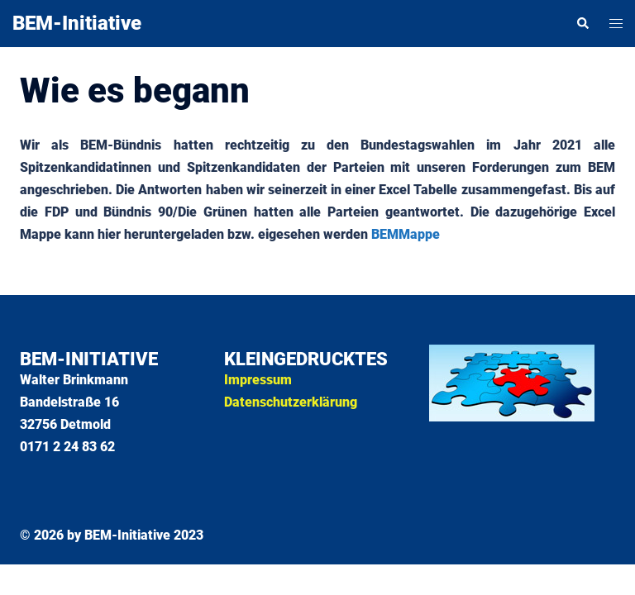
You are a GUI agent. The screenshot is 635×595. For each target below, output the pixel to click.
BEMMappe (405, 234)
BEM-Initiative (76, 23)
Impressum (258, 380)
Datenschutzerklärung (290, 402)
